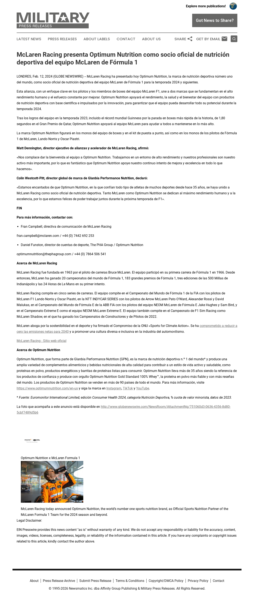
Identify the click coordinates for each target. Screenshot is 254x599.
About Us (151, 39)
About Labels (96, 39)
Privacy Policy (198, 581)
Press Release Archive (59, 581)
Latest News (29, 39)
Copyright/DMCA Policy (166, 581)
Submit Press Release (95, 581)
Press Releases (62, 39)
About (34, 581)
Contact (126, 39)
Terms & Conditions (130, 581)
